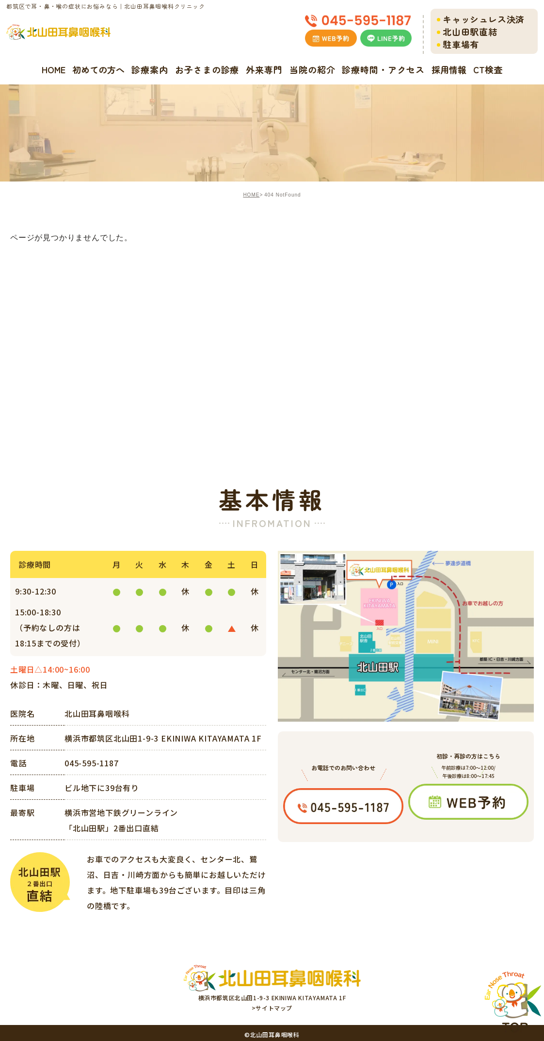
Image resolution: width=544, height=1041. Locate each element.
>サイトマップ (272, 1008)
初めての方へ (98, 69)
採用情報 (449, 69)
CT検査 (487, 69)
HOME (53, 69)
